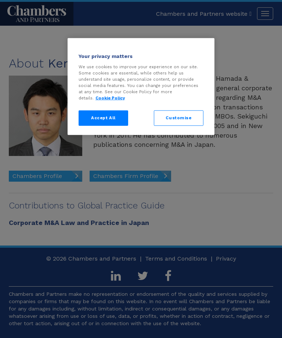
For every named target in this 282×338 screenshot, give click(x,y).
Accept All (103, 117)
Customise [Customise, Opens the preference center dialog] (178, 117)
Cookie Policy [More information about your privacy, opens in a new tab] (110, 98)
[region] (141, 86)
